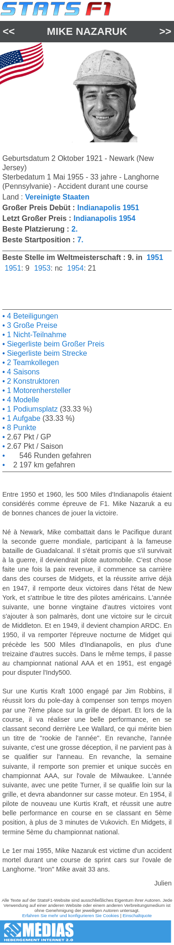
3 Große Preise (31, 325)
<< (9, 31)
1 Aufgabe (23, 418)
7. (80, 240)
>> (165, 31)
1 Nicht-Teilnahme (36, 335)
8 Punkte (21, 428)
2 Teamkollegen (32, 362)
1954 (75, 268)
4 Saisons (22, 372)
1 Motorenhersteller (38, 390)
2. (74, 229)
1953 (42, 268)
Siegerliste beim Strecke (46, 353)
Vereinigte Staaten (57, 197)
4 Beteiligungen (31, 316)
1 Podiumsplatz (31, 409)
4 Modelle (22, 400)
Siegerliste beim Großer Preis (54, 344)
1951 (155, 257)
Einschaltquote (137, 915)
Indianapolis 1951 (108, 208)
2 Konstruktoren (32, 381)
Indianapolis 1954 (104, 218)
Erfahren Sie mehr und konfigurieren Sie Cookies (70, 915)
